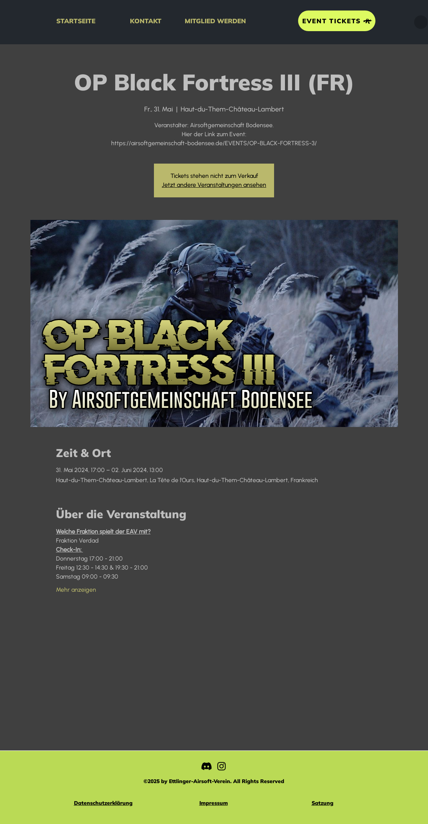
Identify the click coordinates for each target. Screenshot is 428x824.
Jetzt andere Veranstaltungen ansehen (214, 184)
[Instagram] (221, 766)
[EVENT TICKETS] (336, 21)
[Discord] (206, 766)
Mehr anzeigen (76, 589)
